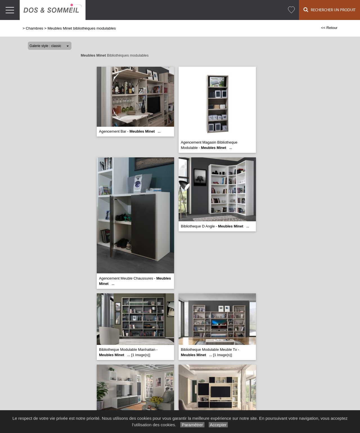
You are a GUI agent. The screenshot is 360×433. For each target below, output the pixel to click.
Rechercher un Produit (329, 9)
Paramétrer (192, 424)
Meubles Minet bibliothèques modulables (82, 28)
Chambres (34, 28)
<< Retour (329, 28)
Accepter (218, 424)
